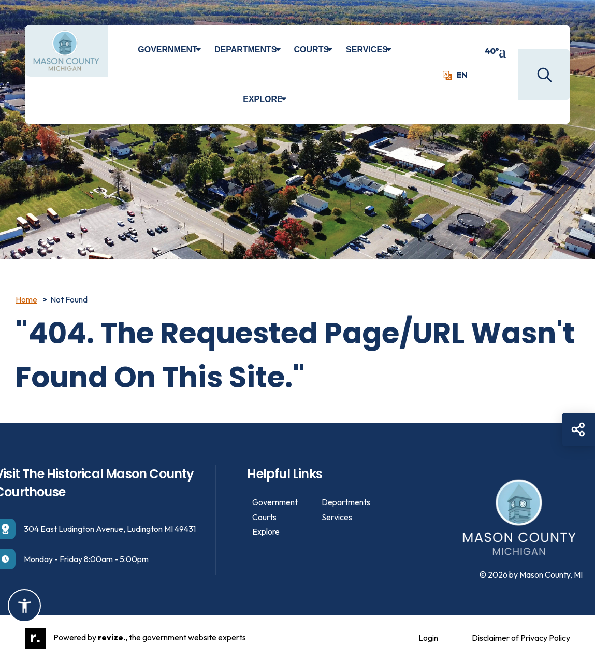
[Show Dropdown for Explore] (291, 99)
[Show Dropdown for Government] (206, 50)
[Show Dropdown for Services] (396, 50)
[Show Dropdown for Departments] (285, 50)
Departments (245, 49)
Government (167, 49)
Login (428, 638)
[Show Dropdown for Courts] (337, 50)
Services (367, 49)
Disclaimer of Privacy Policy (521, 638)
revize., (112, 637)
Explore (262, 99)
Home (26, 299)
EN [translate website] (455, 74)
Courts (311, 49)
